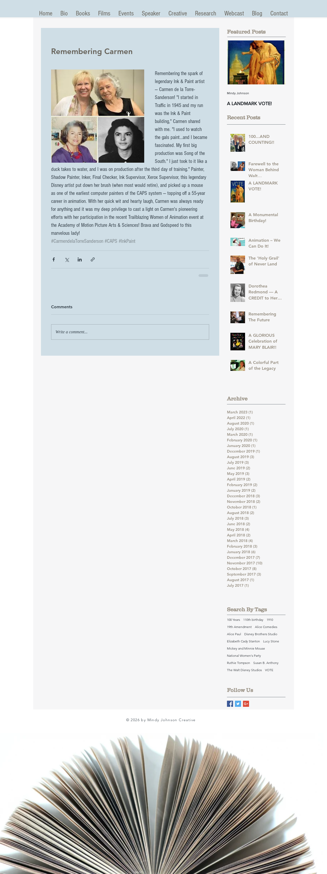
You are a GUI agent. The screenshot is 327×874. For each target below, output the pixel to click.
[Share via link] (92, 259)
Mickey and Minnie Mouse (246, 648)
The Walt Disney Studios (244, 670)
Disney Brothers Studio (260, 634)
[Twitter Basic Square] (238, 704)
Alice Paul (234, 634)
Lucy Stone (271, 641)
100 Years (233, 620)
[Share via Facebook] (53, 259)
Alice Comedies (266, 627)
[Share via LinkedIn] (79, 259)
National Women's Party (244, 656)
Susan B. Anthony (266, 663)
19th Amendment (239, 627)
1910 (270, 620)
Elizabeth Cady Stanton (243, 641)
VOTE (269, 670)
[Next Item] (277, 62)
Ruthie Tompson (238, 663)
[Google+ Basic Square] (246, 704)
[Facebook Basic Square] (230, 704)
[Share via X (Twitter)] (66, 259)
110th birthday (253, 620)
